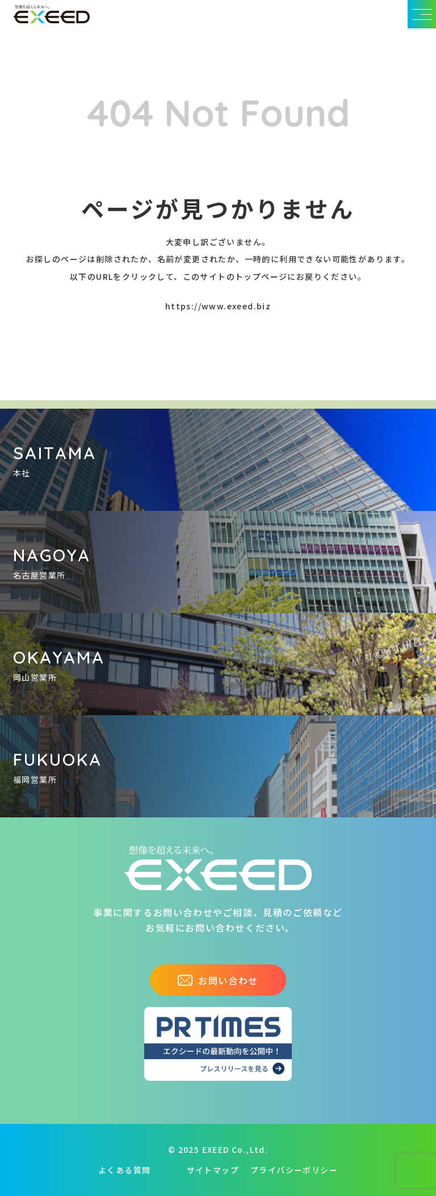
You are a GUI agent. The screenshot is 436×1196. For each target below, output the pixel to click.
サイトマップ (213, 1170)
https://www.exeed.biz (218, 306)
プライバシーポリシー (294, 1170)
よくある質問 (124, 1170)
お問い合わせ (218, 980)
